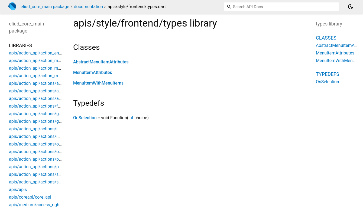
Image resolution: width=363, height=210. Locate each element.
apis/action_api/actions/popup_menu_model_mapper (60, 166)
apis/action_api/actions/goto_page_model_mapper (58, 121)
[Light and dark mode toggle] (350, 6)
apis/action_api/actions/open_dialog (44, 144)
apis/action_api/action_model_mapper (46, 75)
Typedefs (327, 74)
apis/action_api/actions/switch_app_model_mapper (59, 182)
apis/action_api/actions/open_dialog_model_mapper (60, 151)
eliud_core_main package (45, 6)
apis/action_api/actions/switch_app (43, 174)
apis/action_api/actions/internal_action (47, 128)
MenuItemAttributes (92, 72)
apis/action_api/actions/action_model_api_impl (55, 90)
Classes (326, 38)
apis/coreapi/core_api (30, 197)
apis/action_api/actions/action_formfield (48, 83)
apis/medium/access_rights (36, 204)
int (130, 117)
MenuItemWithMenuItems (98, 83)
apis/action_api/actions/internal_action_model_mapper (62, 136)
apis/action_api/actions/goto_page (43, 113)
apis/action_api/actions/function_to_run (47, 106)
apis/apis (18, 189)
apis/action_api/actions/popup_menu (45, 159)
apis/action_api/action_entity (37, 53)
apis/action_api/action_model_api (41, 68)
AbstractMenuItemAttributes (100, 61)
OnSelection (85, 117)
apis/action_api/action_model (37, 60)
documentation (88, 6)
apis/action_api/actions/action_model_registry (54, 98)
